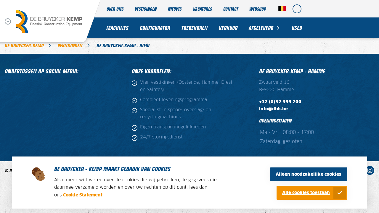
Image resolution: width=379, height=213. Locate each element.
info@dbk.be (273, 109)
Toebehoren (194, 27)
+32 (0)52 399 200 (280, 102)
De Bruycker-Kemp (24, 45)
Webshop (257, 9)
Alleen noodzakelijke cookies (308, 174)
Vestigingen (146, 9)
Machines (117, 27)
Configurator (155, 27)
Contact (230, 9)
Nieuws (175, 9)
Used (297, 27)
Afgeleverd (261, 27)
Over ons (115, 9)
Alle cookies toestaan (306, 193)
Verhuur (228, 27)
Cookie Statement (82, 195)
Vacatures (202, 9)
